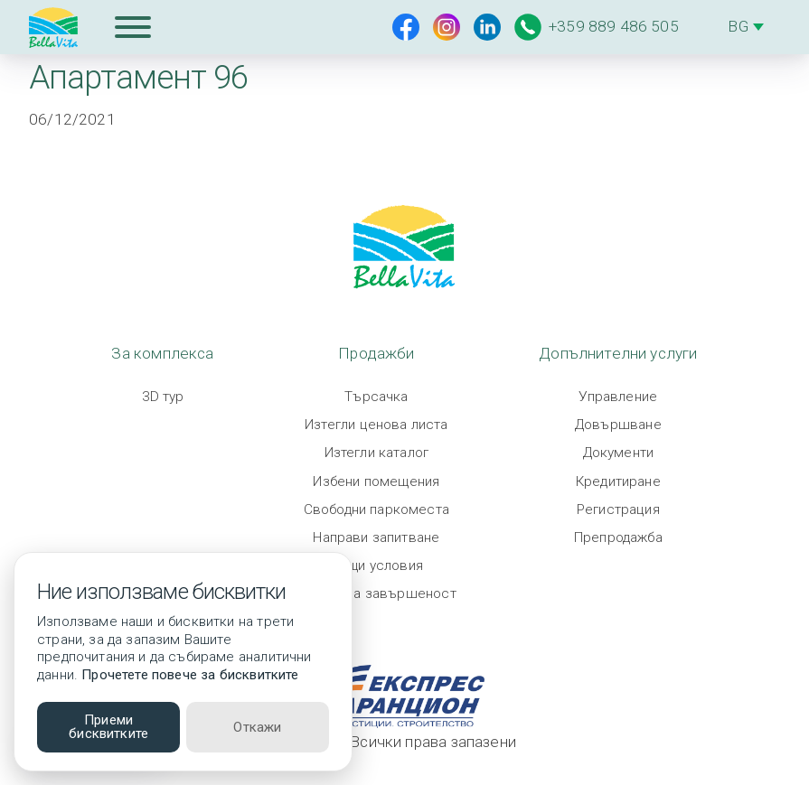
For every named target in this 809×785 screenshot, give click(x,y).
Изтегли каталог (377, 452)
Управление (618, 396)
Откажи (257, 727)
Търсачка (376, 396)
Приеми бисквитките (108, 727)
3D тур (163, 396)
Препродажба (618, 537)
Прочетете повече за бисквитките (189, 675)
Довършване (618, 424)
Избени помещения (376, 481)
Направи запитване (376, 537)
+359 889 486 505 (596, 27)
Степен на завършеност (376, 593)
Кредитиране (618, 481)
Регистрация (618, 509)
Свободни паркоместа (376, 509)
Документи (618, 452)
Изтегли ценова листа (376, 424)
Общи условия (376, 565)
